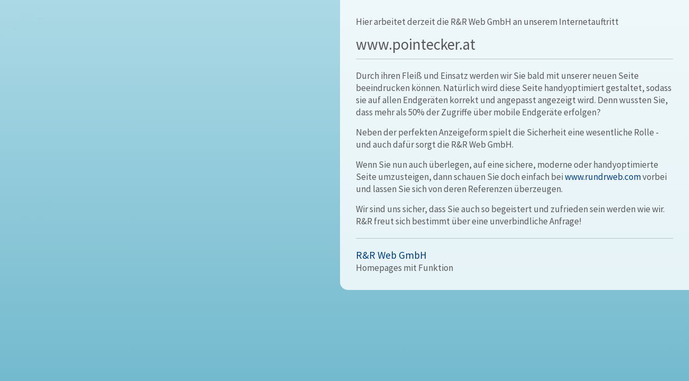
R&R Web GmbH (391, 255)
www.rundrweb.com (603, 177)
